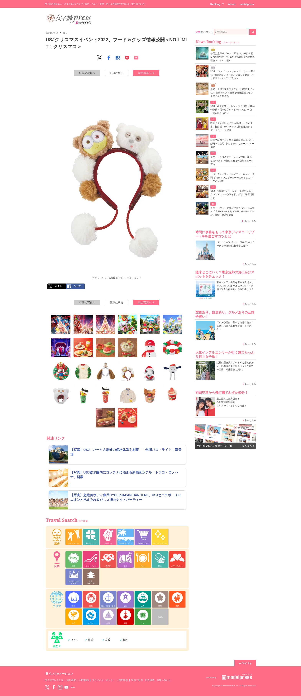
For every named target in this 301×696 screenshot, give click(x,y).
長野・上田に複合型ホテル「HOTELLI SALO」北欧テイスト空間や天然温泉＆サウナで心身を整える (232, 93)
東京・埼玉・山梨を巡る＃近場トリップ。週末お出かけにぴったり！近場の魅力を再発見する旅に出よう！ (235, 286)
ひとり (75, 639)
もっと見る (250, 221)
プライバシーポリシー (103, 680)
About (231, 4)
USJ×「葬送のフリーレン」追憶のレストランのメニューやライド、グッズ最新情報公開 (232, 194)
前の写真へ (87, 72)
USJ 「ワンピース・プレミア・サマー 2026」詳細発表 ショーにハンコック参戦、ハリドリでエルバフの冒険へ (232, 75)
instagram (60, 687)
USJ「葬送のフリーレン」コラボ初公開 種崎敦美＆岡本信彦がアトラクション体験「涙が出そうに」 (232, 109)
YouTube (66, 687)
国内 (65, 32)
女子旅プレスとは (54, 680)
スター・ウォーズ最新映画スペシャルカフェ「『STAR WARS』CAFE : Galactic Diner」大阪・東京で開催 (232, 211)
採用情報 (123, 680)
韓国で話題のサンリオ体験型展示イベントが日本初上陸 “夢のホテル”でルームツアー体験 (232, 143)
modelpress (247, 4)
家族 (125, 639)
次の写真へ (146, 72)
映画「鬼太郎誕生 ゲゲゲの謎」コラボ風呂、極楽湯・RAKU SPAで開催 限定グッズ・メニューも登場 (231, 126)
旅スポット (207, 32)
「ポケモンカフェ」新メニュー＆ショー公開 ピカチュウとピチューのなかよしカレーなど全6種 (232, 177)
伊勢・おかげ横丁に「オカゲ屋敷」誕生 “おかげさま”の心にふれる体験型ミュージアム (232, 160)
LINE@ (73, 687)
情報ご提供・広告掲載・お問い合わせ (151, 680)
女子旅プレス (52, 32)
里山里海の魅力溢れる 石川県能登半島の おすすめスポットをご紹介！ (232, 402)
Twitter (47, 687)
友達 (108, 639)
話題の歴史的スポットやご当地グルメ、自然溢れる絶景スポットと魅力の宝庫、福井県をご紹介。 (235, 366)
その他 (160, 617)
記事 (198, 32)
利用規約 (84, 680)
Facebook (53, 687)
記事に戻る (116, 72)
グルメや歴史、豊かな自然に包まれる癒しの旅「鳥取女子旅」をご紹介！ (235, 326)
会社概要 (71, 680)
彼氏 (90, 639)
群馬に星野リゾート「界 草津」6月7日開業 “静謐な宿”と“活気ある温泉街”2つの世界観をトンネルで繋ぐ (232, 57)
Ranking (217, 4)
